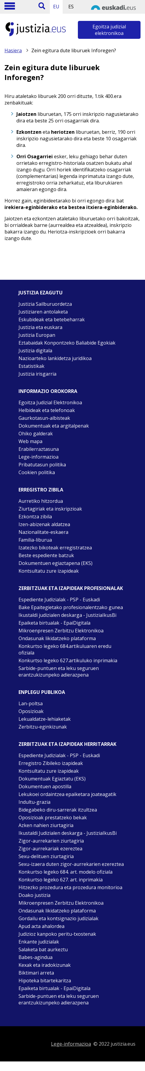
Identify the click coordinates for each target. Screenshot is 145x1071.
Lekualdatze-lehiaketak (44, 719)
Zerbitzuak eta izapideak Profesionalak (70, 588)
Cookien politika (36, 472)
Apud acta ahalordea (41, 926)
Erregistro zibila (40, 489)
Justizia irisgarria (37, 374)
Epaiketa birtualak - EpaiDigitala (54, 623)
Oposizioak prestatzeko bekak (52, 817)
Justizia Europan (36, 335)
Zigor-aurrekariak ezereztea (50, 848)
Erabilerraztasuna (38, 449)
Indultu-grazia (34, 802)
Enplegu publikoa (41, 692)
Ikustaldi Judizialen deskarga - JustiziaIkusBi (67, 833)
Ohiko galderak (35, 433)
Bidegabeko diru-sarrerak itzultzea (57, 809)
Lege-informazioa (38, 457)
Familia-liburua (35, 540)
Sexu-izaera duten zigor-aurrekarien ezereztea (71, 864)
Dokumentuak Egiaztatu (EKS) (52, 778)
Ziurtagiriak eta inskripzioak (50, 508)
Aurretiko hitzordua (40, 501)
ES (71, 6)
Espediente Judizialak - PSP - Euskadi (59, 599)
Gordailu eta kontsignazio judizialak (58, 918)
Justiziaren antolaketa (43, 311)
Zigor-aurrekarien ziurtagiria (51, 841)
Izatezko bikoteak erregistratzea (55, 547)
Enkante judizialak (38, 941)
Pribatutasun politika (42, 464)
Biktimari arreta (36, 972)
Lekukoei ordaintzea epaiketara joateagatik (67, 794)
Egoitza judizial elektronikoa (109, 29)
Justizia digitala (35, 350)
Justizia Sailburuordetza (45, 304)
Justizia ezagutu (40, 292)
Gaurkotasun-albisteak (44, 418)
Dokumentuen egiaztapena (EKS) (55, 563)
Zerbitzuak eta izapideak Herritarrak (67, 744)
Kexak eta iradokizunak (44, 965)
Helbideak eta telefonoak (46, 410)
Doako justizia (34, 895)
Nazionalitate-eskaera (43, 532)
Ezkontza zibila (35, 516)
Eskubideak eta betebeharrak (51, 319)
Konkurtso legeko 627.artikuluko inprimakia (67, 660)
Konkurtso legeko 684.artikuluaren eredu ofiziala (64, 649)
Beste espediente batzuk (46, 555)
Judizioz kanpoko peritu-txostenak (57, 934)
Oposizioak (31, 711)
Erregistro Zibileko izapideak (50, 763)
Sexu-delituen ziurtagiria (46, 856)
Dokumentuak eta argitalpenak (53, 425)
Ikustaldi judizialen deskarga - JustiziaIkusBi (67, 615)
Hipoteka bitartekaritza (44, 980)
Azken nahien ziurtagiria (45, 825)
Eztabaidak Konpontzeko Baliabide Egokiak (66, 342)
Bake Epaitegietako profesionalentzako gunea (70, 607)
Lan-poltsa (30, 703)
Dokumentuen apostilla (44, 786)
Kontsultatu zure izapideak (48, 571)
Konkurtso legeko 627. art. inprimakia (60, 879)
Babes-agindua (35, 957)
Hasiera (13, 50)
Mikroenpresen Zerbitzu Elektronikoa (61, 630)
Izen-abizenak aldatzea (44, 524)
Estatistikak (31, 366)
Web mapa (30, 441)
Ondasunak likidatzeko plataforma (57, 638)
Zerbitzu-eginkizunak (42, 726)
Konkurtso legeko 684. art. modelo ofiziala (65, 872)
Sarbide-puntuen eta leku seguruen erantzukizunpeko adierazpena (58, 671)
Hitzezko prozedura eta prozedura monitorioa (70, 887)
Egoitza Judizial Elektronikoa (50, 402)
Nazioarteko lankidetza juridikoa (55, 358)
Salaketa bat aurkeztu (43, 949)
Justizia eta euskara (40, 327)
